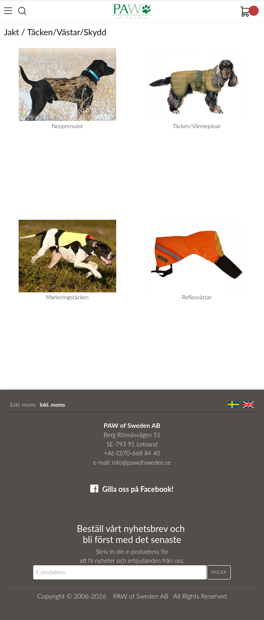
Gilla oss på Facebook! (137, 489)
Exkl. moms (23, 404)
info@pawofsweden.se (141, 462)
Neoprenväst (67, 125)
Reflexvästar (196, 297)
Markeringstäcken (67, 297)
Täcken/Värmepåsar (197, 125)
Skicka (218, 572)
